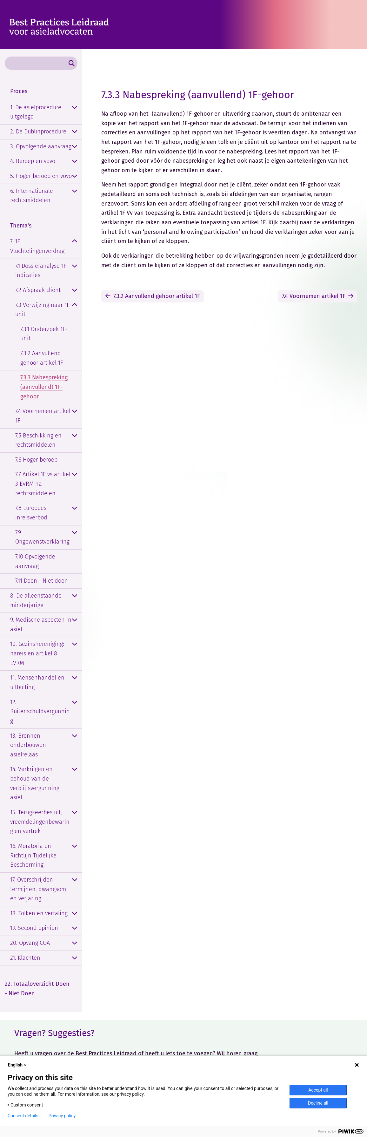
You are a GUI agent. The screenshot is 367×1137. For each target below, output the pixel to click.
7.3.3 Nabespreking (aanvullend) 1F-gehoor (44, 387)
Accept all (318, 1090)
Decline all (318, 1103)
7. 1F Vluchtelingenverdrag (37, 246)
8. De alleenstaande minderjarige (36, 600)
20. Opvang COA (30, 942)
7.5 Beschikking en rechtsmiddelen (38, 440)
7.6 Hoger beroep (36, 459)
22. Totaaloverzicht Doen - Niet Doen (37, 988)
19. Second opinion (34, 927)
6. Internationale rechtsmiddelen (31, 195)
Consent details (23, 1115)
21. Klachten (25, 957)
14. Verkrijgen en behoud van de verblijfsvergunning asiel (34, 783)
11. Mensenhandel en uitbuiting (37, 682)
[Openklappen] (74, 107)
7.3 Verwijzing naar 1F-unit (43, 309)
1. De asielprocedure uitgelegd (35, 112)
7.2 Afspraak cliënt (38, 290)
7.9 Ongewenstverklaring (42, 537)
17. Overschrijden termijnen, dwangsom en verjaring (38, 889)
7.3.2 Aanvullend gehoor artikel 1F (41, 358)
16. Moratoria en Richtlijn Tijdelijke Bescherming (33, 855)
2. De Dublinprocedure (38, 131)
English (18, 1064)
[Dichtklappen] (74, 241)
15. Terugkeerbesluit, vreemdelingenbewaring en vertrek (40, 822)
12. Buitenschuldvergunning (40, 711)
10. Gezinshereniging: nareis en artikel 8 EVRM (37, 653)
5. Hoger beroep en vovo (41, 176)
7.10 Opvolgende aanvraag (35, 561)
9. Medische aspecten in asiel (40, 624)
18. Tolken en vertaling (39, 913)
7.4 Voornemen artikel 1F (42, 416)
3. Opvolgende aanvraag (40, 146)
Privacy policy (62, 1115)
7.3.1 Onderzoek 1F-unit (44, 334)
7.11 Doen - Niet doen (41, 580)
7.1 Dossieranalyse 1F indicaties (40, 270)
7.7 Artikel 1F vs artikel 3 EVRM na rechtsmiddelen (42, 484)
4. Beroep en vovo (32, 161)
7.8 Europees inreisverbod (31, 512)
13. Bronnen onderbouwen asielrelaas (28, 745)
